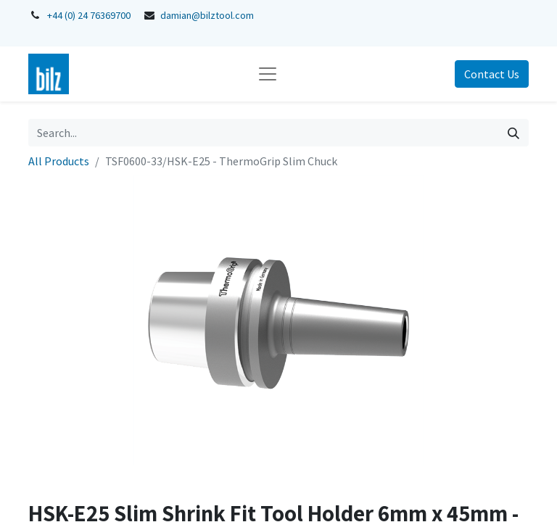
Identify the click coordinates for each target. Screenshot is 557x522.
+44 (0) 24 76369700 (89, 15)
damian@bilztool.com (207, 15)
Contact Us (491, 74)
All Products (58, 161)
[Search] (513, 132)
